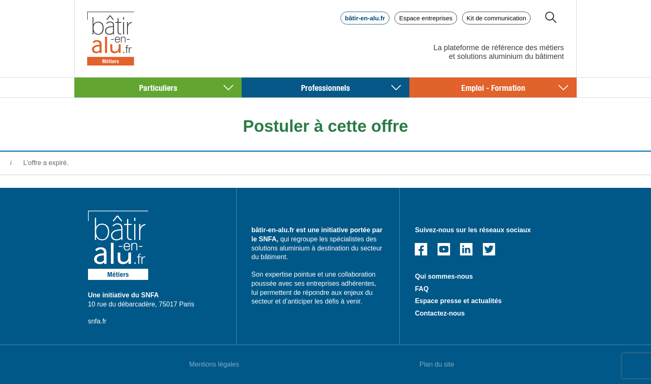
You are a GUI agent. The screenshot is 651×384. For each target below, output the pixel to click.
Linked (466, 249)
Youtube (444, 249)
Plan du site (436, 364)
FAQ (421, 288)
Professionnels (325, 87)
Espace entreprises (425, 18)
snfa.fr (97, 321)
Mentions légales (214, 364)
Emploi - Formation (493, 87)
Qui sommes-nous (444, 276)
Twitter (489, 249)
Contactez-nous (440, 313)
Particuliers (158, 87)
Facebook (421, 249)
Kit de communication (496, 18)
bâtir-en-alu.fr (365, 18)
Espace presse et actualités (458, 300)
